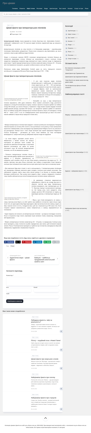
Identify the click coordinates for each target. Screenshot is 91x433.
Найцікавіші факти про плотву (43, 377)
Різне (86, 8)
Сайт (7, 293)
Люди (46, 8)
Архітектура (53, 8)
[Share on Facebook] (9, 242)
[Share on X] (18, 242)
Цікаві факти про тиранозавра (74, 133)
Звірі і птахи (31, 8)
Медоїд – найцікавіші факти (73, 114)
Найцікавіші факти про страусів (43, 398)
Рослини (39, 8)
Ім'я (7, 287)
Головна (15, 8)
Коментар (9, 275)
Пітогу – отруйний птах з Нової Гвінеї (46, 340)
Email (35, 287)
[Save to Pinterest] (27, 242)
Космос (70, 8)
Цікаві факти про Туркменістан (74, 73)
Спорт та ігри (78, 8)
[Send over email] (47, 242)
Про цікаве (9, 3)
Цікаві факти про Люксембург (74, 152)
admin (13, 31)
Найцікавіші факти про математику (76, 208)
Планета (22, 8)
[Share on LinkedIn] (37, 242)
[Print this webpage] (56, 242)
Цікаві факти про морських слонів (44, 359)
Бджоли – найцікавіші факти (74, 171)
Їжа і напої (62, 8)
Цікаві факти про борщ (72, 189)
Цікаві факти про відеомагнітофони (76, 76)
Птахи (12, 246)
